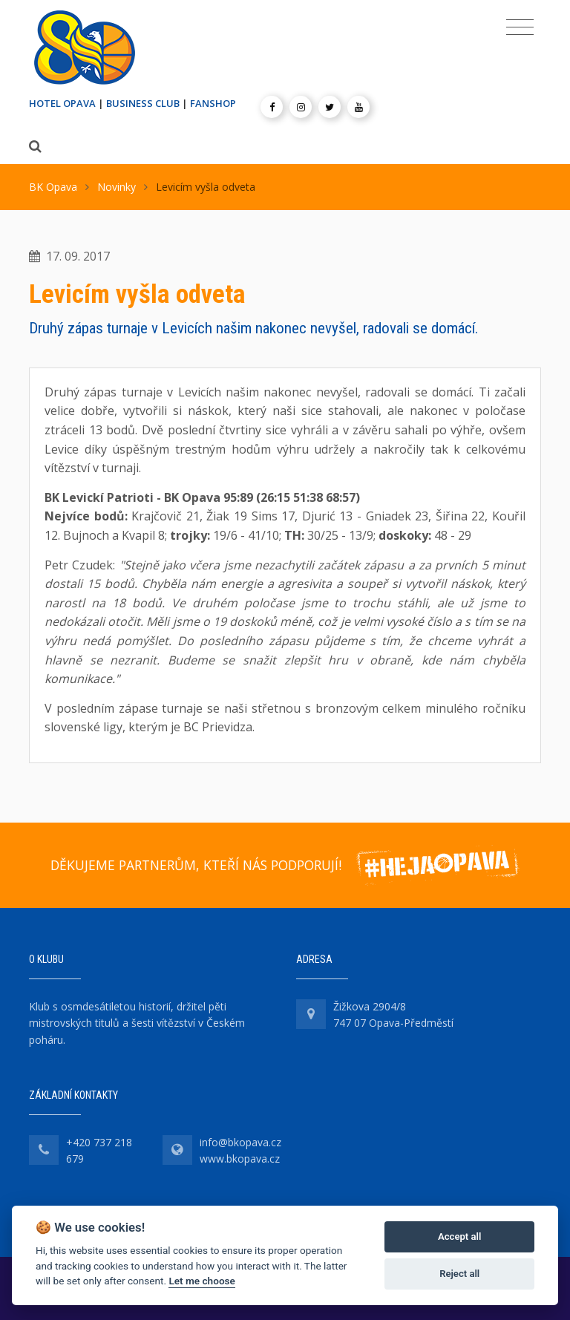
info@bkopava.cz (240, 1142)
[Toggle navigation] (520, 27)
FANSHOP (213, 103)
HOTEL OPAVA (62, 103)
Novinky (116, 187)
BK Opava (53, 187)
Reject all (459, 1273)
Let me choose (201, 1281)
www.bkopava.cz (240, 1158)
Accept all (459, 1236)
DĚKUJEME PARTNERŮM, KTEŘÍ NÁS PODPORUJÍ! (195, 865)
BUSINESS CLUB (143, 103)
